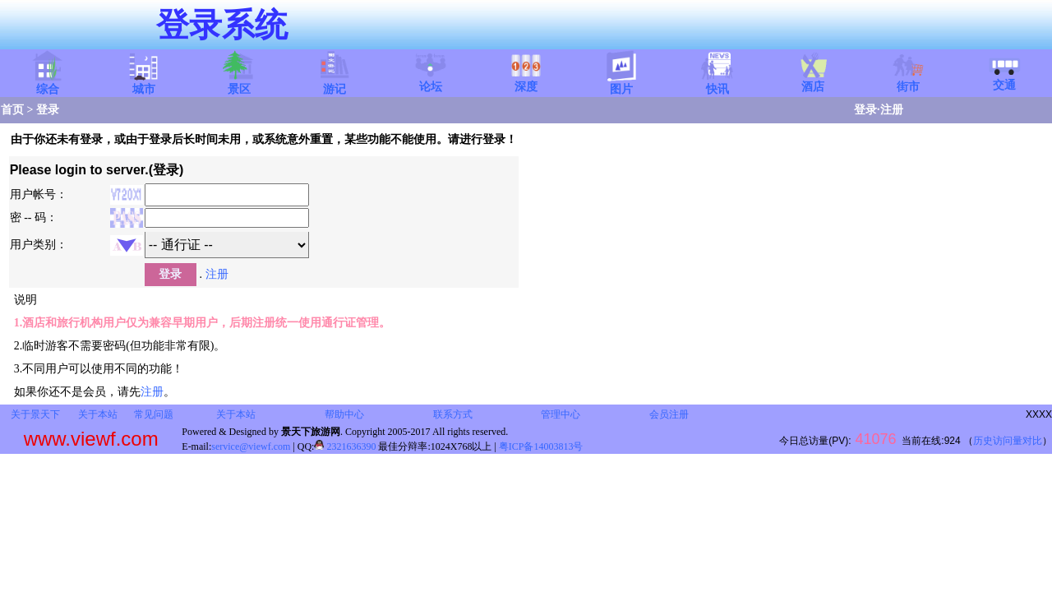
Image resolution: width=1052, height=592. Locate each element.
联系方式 (453, 414)
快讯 (717, 83)
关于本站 (98, 414)
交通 (1004, 79)
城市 (143, 83)
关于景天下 (35, 414)
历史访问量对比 (1007, 440)
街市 (908, 81)
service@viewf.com (250, 446)
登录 (865, 110)
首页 (12, 110)
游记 (334, 83)
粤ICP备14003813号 (541, 446)
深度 (526, 81)
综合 (47, 83)
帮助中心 (344, 414)
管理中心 (560, 414)
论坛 (430, 81)
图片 (621, 83)
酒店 (812, 81)
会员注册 (669, 414)
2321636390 (345, 446)
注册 (891, 110)
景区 (239, 83)
